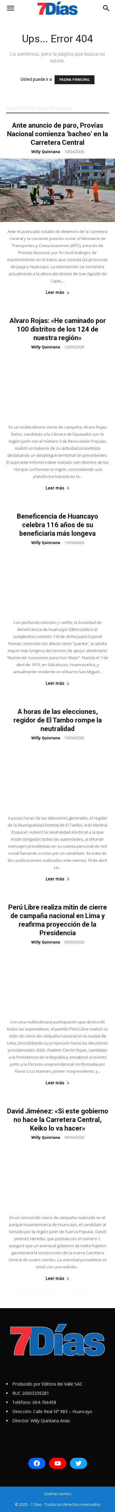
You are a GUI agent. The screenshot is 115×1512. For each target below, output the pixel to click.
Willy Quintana (45, 151)
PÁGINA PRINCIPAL (74, 80)
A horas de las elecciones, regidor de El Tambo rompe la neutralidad (57, 720)
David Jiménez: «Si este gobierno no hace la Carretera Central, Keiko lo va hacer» (57, 1119)
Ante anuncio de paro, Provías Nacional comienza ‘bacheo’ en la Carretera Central (57, 134)
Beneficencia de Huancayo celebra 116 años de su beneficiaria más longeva (57, 524)
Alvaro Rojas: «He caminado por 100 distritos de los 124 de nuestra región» (58, 329)
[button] (10, 8)
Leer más (58, 292)
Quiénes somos (57, 1493)
